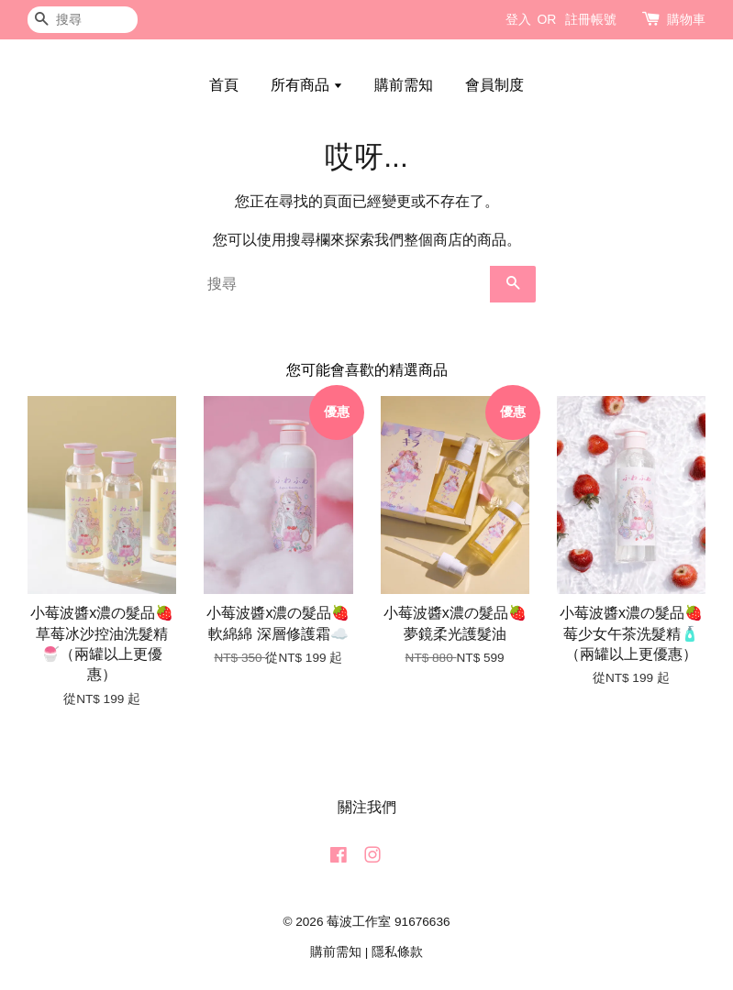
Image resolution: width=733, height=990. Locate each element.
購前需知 (403, 85)
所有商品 (307, 85)
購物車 (686, 19)
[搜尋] (83, 19)
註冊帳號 (590, 19)
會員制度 (494, 85)
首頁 (224, 85)
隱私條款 (397, 952)
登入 (518, 19)
